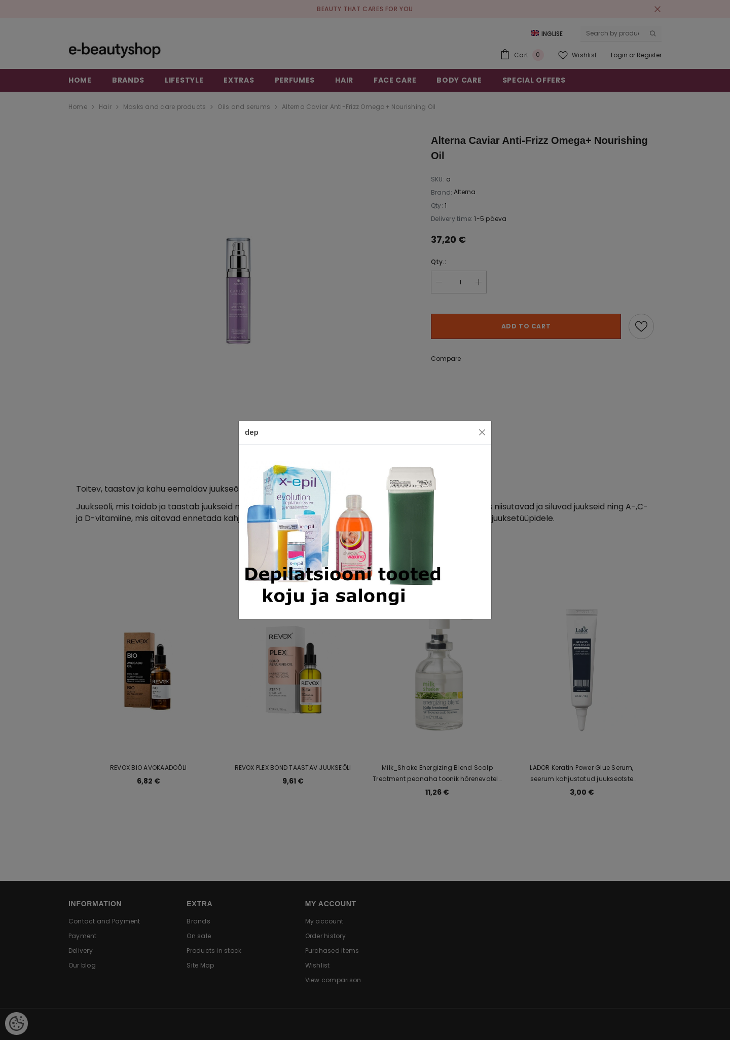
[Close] (482, 432)
